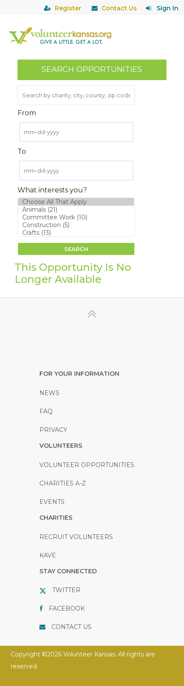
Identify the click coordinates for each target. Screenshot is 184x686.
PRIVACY (53, 430)
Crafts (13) (76, 233)
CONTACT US (71, 627)
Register (68, 8)
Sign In (167, 8)
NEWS (49, 393)
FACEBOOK (67, 608)
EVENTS (52, 502)
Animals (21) (76, 209)
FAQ (46, 411)
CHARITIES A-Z (62, 483)
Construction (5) (76, 225)
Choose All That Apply (76, 202)
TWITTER (66, 590)
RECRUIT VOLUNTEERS (76, 537)
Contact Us (119, 8)
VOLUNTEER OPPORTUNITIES (86, 465)
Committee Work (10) (76, 217)
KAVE (47, 555)
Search (76, 249)
